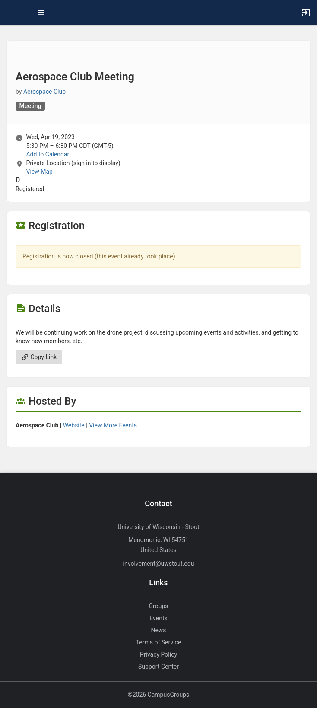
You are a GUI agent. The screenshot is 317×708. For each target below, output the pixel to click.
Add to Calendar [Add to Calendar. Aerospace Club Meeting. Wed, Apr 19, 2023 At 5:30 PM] (47, 154)
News (158, 630)
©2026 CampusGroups (159, 694)
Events (158, 618)
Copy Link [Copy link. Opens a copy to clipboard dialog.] (39, 357)
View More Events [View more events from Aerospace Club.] (113, 425)
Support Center (158, 666)
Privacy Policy (158, 654)
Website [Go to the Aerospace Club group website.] (74, 425)
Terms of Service (158, 642)
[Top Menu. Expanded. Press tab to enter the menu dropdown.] (41, 12)
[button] (11, 12)
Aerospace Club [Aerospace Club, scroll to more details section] (44, 91)
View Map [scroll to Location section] (39, 171)
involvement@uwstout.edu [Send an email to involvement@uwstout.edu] (158, 563)
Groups (158, 606)
